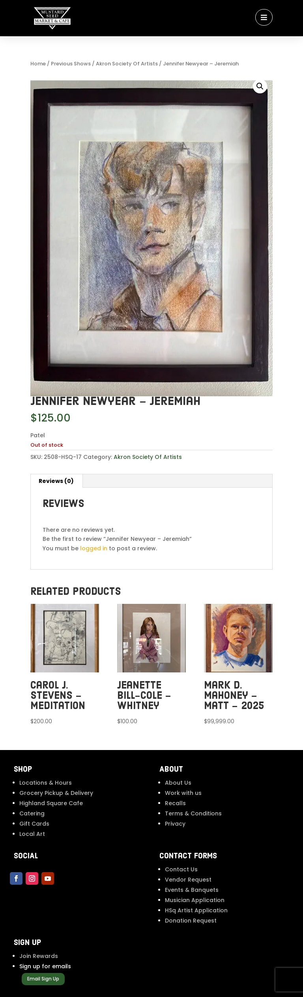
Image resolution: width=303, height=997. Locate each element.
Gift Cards (34, 824)
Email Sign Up (43, 978)
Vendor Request (188, 880)
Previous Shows (71, 63)
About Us (178, 783)
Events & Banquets (192, 890)
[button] (260, 86)
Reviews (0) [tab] (56, 481)
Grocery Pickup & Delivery (56, 793)
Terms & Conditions (193, 813)
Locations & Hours (45, 783)
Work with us (183, 793)
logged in (93, 548)
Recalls (175, 803)
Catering (32, 813)
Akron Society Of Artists (127, 63)
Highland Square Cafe (51, 803)
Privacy (175, 824)
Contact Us (181, 869)
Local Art (32, 834)
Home (38, 63)
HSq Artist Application (196, 910)
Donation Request (191, 921)
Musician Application (194, 900)
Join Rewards (38, 956)
